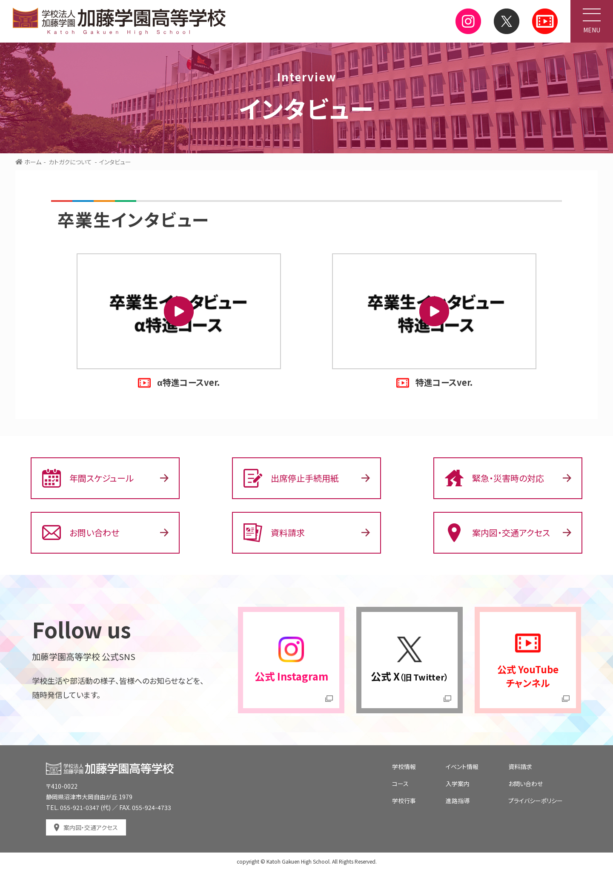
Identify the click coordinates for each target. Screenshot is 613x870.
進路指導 (458, 800)
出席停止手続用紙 (291, 478)
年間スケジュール (88, 478)
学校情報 (404, 766)
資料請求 (274, 532)
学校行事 (404, 800)
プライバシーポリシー (535, 800)
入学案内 (458, 783)
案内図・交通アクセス (497, 532)
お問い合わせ (80, 532)
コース (400, 783)
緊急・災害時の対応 (494, 478)
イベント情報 (462, 766)
